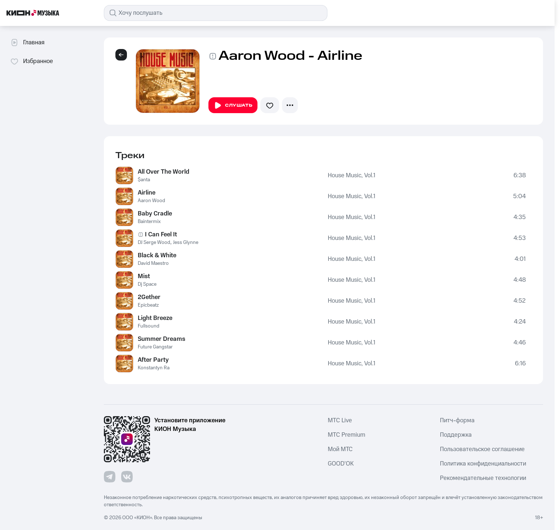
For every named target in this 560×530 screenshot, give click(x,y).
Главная (27, 42)
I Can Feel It (161, 234)
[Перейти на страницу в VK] (127, 476)
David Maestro (153, 263)
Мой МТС (340, 449)
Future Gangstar (155, 347)
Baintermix (149, 221)
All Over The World (163, 172)
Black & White (157, 255)
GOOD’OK (341, 463)
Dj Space (147, 284)
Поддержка (456, 435)
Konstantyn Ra (153, 367)
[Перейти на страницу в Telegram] (109, 476)
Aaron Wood (151, 200)
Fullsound (148, 326)
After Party (153, 360)
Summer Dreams (161, 339)
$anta (144, 179)
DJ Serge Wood (154, 242)
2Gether (149, 297)
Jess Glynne (185, 242)
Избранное (31, 61)
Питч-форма (457, 420)
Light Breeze (155, 318)
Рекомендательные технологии (483, 478)
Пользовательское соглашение (482, 449)
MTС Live (340, 420)
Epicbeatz (148, 305)
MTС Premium (346, 435)
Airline (146, 192)
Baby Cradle (155, 213)
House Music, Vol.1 (351, 175)
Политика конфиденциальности (483, 463)
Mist (144, 276)
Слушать (232, 105)
